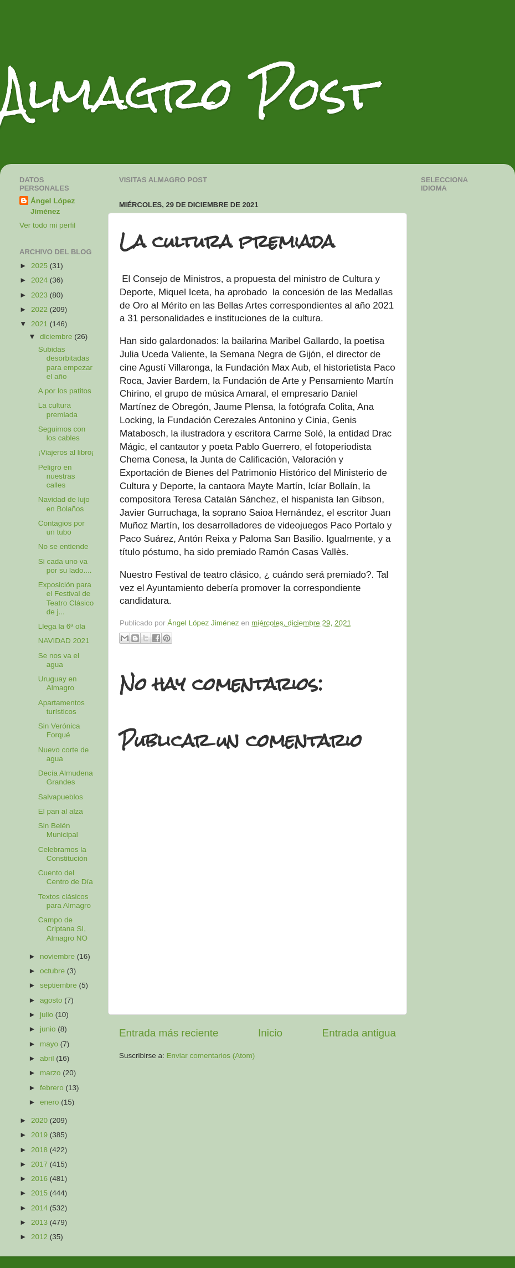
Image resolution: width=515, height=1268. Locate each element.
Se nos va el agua (58, 660)
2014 (40, 1208)
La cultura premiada (58, 409)
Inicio (270, 1033)
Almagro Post (187, 92)
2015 (40, 1193)
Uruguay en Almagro (57, 683)
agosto (52, 1000)
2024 (40, 280)
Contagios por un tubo (61, 527)
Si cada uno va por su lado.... (65, 565)
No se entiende (63, 546)
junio (49, 1029)
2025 (40, 265)
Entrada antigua (359, 1033)
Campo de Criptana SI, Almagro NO (62, 929)
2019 (40, 1135)
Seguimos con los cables (62, 433)
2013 (40, 1222)
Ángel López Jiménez (52, 206)
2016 (40, 1178)
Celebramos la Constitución (62, 854)
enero (50, 1102)
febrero (53, 1088)
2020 (40, 1120)
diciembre (57, 336)
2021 (40, 324)
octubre (53, 971)
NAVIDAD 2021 (64, 640)
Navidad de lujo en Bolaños (64, 503)
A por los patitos (64, 391)
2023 (40, 295)
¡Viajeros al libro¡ (66, 452)
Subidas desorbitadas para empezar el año (65, 363)
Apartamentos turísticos (61, 707)
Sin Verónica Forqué (59, 730)
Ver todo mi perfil (47, 225)
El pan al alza (60, 811)
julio (47, 1014)
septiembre (59, 985)
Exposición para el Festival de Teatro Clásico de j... (66, 598)
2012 (40, 1237)
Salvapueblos (60, 797)
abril (48, 1058)
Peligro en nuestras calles (56, 476)
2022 (40, 309)
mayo (50, 1044)
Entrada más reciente (169, 1033)
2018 (40, 1150)
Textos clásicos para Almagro (64, 901)
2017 (40, 1164)
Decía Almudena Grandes (65, 777)
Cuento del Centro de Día (65, 877)
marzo (51, 1073)
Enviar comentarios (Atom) (211, 1055)
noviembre (58, 956)
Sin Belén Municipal (58, 830)
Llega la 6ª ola (61, 626)
